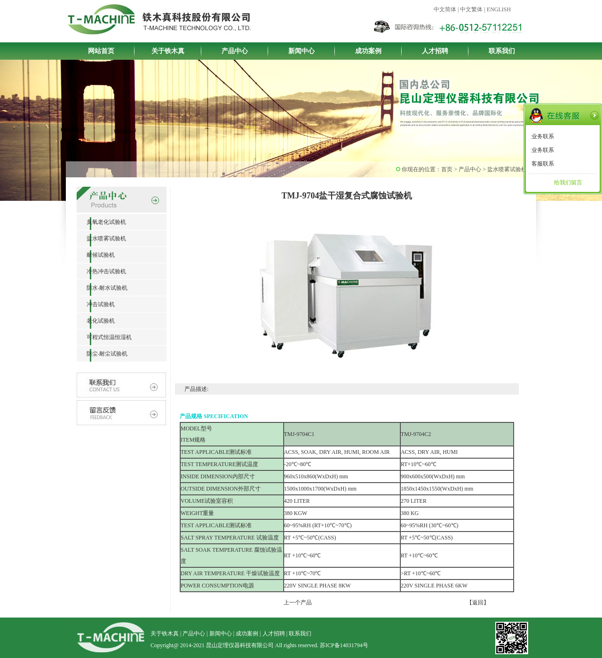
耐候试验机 (96, 255)
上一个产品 (298, 602)
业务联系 (542, 136)
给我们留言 (568, 182)
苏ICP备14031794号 (344, 645)
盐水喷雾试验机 (101, 238)
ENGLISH (499, 9)
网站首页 (101, 51)
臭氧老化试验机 (101, 222)
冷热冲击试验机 (101, 271)
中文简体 (445, 9)
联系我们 (502, 51)
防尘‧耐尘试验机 (102, 353)
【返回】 (478, 602)
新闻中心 (301, 51)
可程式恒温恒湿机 (104, 337)
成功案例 (368, 51)
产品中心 (235, 51)
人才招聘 (435, 51)
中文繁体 (471, 9)
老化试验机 (96, 320)
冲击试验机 (96, 304)
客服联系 (542, 163)
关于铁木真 (167, 51)
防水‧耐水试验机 (102, 288)
